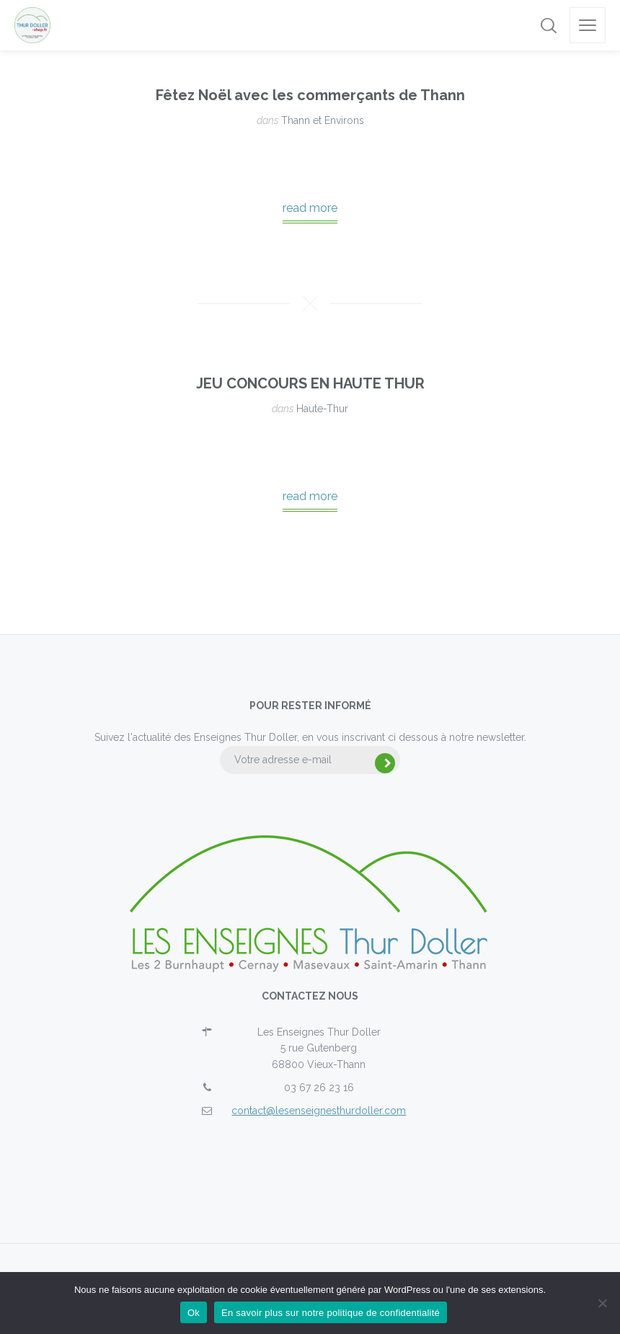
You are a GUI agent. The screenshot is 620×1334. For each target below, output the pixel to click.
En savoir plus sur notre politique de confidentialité (330, 1312)
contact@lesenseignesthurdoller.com (318, 1110)
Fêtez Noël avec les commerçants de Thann (310, 95)
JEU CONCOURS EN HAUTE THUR (310, 383)
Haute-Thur (322, 408)
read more (310, 208)
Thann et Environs (322, 120)
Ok (193, 1312)
